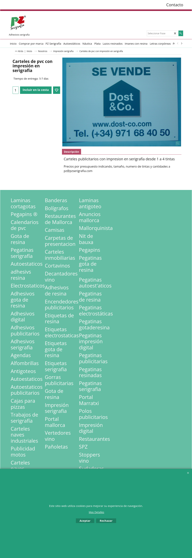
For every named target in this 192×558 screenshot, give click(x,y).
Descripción (71, 151)
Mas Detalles (96, 512)
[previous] (178, 43)
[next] (181, 43)
